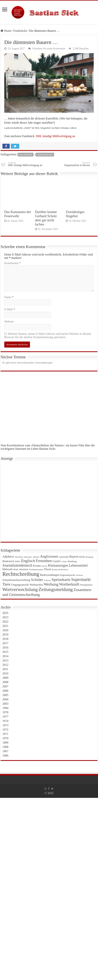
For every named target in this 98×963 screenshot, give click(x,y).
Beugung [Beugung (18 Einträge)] (89, 557)
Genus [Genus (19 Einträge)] (64, 561)
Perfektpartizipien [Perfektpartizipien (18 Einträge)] (36, 569)
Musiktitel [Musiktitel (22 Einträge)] (23, 569)
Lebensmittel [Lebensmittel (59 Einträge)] (78, 565)
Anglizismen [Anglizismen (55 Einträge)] (49, 556)
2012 (5, 664)
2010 (5, 673)
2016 (5, 647)
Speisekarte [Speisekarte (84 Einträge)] (60, 579)
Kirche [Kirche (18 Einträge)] (44, 566)
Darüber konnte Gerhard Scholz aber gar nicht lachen (46, 218)
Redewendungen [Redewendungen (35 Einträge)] (49, 574)
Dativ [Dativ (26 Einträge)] (17, 561)
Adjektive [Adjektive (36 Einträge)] (8, 556)
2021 (5, 625)
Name (9, 297)
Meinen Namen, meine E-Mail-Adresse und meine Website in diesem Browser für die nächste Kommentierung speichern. (47, 335)
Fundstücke (20, 30)
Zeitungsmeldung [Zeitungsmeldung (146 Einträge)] (56, 589)
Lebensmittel (45, 154)
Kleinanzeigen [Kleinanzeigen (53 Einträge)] (58, 565)
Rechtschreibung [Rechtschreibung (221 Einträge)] (20, 574)
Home (6, 30)
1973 (5, 725)
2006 (5, 690)
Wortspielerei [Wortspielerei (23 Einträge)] (86, 585)
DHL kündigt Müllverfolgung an (55, 136)
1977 (5, 716)
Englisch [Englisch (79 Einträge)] (28, 561)
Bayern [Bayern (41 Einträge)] (73, 556)
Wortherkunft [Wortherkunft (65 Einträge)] (69, 584)
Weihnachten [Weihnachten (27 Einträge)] (36, 584)
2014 (5, 656)
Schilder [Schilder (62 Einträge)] (37, 579)
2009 (5, 677)
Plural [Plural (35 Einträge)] (47, 569)
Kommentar (12, 263)
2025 (5, 613)
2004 (5, 699)
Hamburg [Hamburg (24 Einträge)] (72, 561)
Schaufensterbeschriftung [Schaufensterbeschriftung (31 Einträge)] (16, 579)
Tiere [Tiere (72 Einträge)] (6, 584)
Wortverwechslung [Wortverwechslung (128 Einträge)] (20, 589)
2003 (5, 703)
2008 (5, 682)
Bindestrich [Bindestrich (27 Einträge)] (8, 561)
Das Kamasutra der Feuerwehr (17, 214)
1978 (5, 712)
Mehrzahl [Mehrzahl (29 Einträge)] (7, 569)
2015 (5, 651)
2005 (5, 695)
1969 (5, 742)
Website (9, 321)
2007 (5, 686)
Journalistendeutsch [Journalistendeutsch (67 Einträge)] (17, 565)
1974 (5, 721)
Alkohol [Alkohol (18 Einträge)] (36, 557)
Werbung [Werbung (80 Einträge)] (51, 584)
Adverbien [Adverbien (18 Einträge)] (19, 557)
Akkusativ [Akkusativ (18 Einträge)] (28, 557)
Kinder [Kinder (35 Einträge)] (37, 565)
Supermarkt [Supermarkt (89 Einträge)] (81, 579)
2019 (5, 634)
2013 (5, 660)
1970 (5, 738)
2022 (5, 621)
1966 (5, 755)
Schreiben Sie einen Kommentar (48, 48)
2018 (5, 638)
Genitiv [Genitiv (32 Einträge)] (57, 561)
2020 (5, 630)
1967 (5, 751)
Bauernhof (26, 154)
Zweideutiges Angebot (75, 214)
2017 (5, 643)
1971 (5, 733)
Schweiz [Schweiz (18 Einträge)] (47, 580)
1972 (5, 729)
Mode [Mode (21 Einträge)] (15, 569)
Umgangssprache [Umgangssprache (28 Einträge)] (20, 584)
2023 (5, 617)
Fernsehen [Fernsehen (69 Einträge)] (44, 561)
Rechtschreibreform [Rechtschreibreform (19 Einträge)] (60, 569)
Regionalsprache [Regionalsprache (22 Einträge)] (67, 575)
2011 (5, 669)
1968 (5, 746)
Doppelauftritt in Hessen (71, 164)
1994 (5, 708)
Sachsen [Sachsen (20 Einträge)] (79, 575)
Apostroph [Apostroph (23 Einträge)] (64, 557)
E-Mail (9, 309)
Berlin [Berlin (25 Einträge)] (82, 556)
